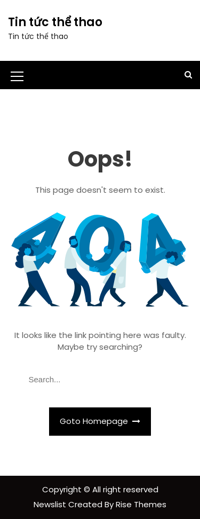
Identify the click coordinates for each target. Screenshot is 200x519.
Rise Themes (141, 504)
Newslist (51, 504)
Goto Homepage (100, 421)
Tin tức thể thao (55, 22)
